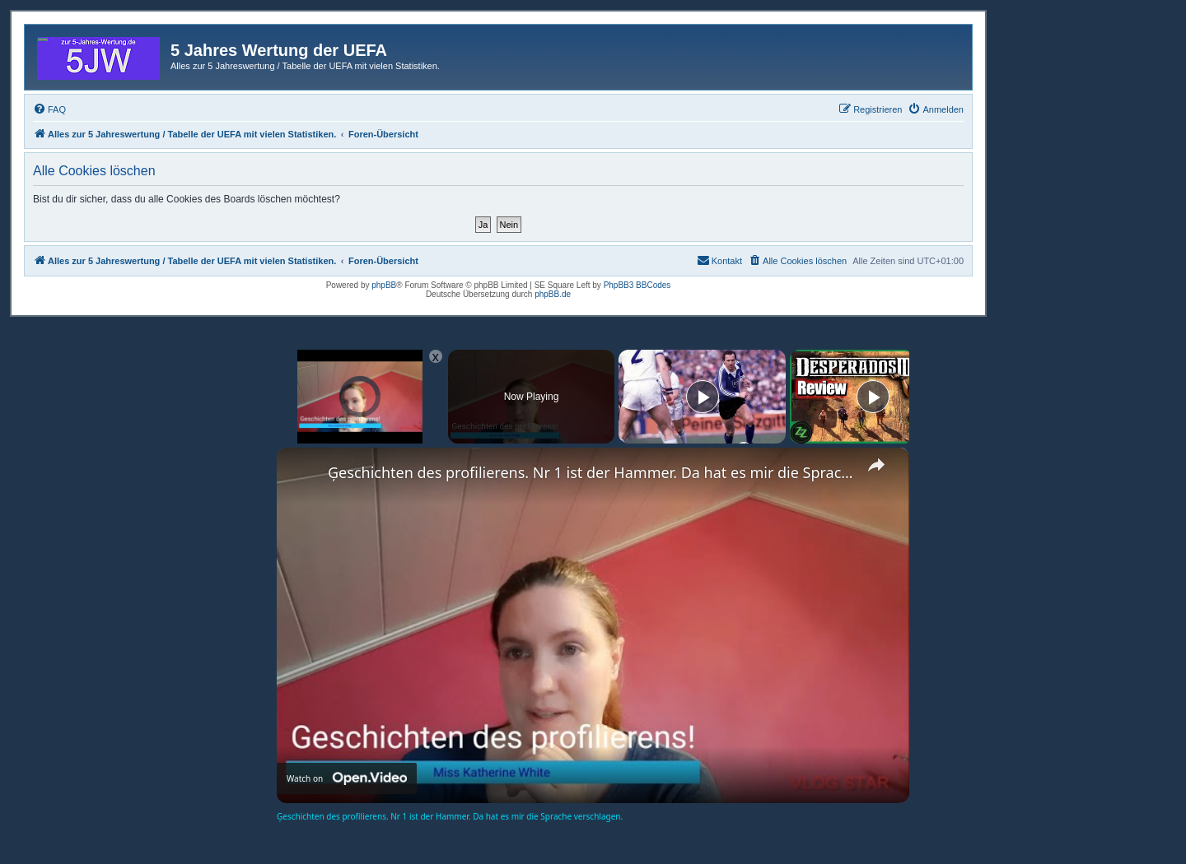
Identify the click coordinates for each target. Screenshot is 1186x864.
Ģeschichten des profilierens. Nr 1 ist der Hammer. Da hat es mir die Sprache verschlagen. (590, 472)
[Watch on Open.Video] (347, 778)
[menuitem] (49, 109)
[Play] (702, 396)
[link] (303, 474)
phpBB (383, 285)
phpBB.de (553, 294)
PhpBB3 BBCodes (637, 285)
